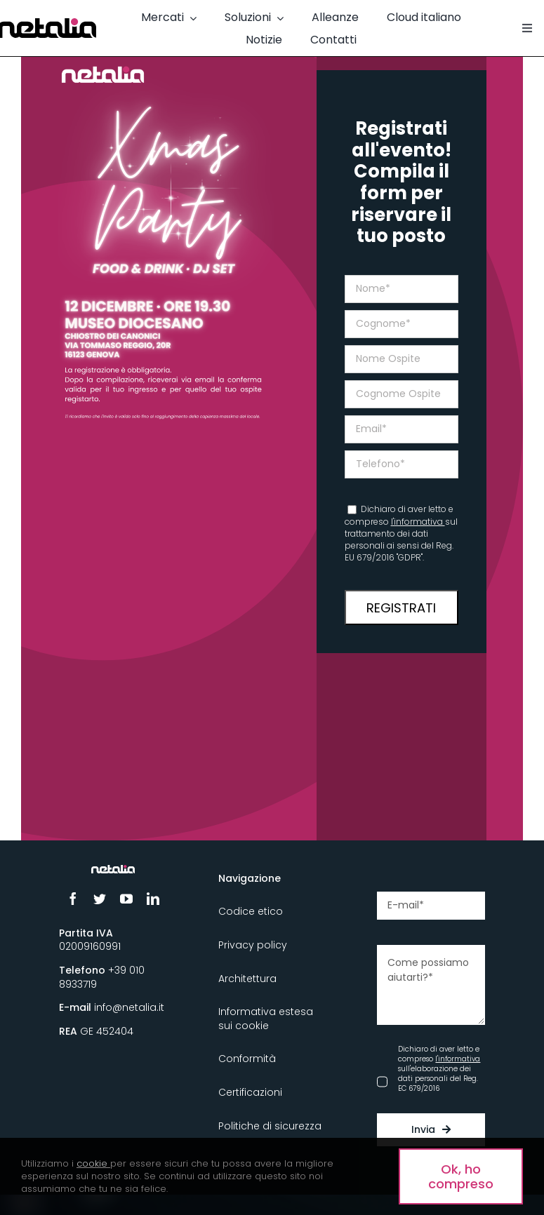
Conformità (247, 1059)
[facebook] (73, 898)
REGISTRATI (401, 608)
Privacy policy (252, 945)
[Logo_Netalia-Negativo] (112, 871)
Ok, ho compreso (460, 1176)
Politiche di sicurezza (269, 1126)
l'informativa (418, 522)
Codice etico (250, 911)
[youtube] (126, 898)
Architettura (247, 979)
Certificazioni (250, 1092)
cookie (92, 1163)
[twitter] (99, 898)
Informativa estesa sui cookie (265, 1019)
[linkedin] (153, 898)
